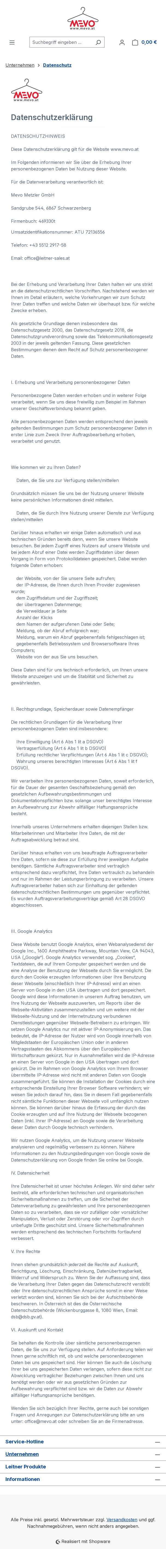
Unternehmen (22, 1454)
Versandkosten (121, 1519)
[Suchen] (98, 42)
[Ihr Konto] (122, 42)
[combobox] (60, 42)
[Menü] (12, 42)
